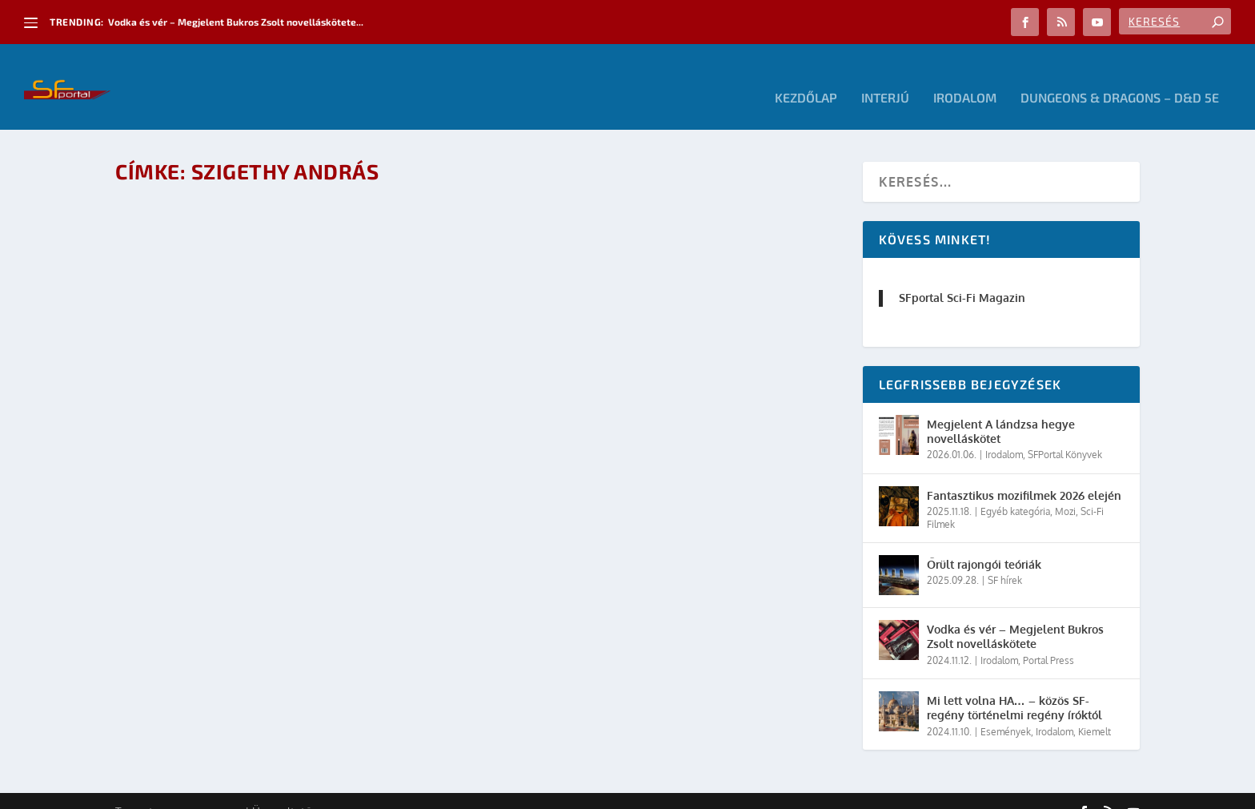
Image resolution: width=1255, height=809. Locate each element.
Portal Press (1048, 639)
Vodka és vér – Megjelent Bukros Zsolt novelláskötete (1015, 615)
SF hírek (1005, 559)
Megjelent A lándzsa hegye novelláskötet (1001, 410)
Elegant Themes (203, 790)
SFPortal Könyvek (1065, 433)
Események (1005, 709)
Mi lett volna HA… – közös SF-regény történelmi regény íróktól (1014, 686)
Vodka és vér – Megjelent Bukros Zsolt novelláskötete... (235, 21)
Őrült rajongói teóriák (984, 542)
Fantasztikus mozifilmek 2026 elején (1024, 474)
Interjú (885, 76)
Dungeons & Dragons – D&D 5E (1119, 76)
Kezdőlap (806, 76)
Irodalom (964, 76)
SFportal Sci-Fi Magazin (962, 276)
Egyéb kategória (1015, 490)
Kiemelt (1094, 709)
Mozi (1065, 490)
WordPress (343, 790)
